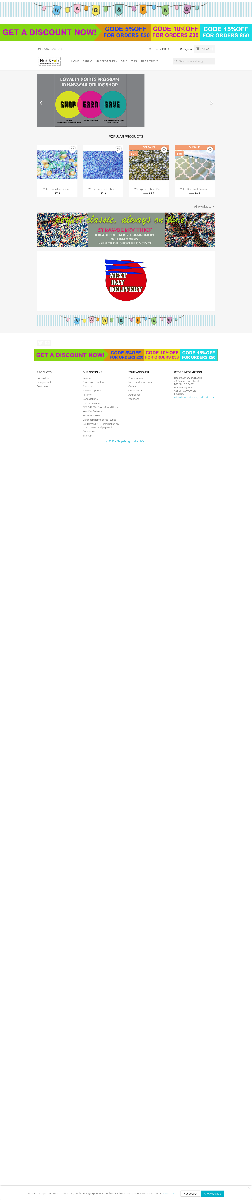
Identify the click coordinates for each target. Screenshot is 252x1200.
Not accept (190, 1193)
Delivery (87, 378)
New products (44, 382)
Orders (132, 386)
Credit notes (135, 390)
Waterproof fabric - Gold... (148, 189)
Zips (134, 61)
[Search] (194, 61)
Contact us (89, 431)
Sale (124, 61)
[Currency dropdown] (167, 49)
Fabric (87, 61)
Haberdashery (106, 61)
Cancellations (90, 398)
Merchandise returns (140, 382)
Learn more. (169, 1193)
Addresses (134, 394)
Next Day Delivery (92, 411)
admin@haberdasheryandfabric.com (194, 397)
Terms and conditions (94, 382)
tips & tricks (149, 61)
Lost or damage (91, 403)
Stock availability (91, 415)
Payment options (92, 390)
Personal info (135, 378)
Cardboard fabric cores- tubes (99, 419)
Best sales (42, 386)
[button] (50, 101)
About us (88, 386)
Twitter (40, 343)
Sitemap (87, 435)
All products (204, 207)
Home (75, 61)
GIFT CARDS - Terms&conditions (100, 407)
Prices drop (43, 378)
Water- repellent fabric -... (57, 189)
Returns (87, 394)
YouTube (47, 343)
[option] (126, 101)
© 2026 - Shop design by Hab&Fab (126, 441)
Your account (138, 372)
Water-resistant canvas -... (195, 189)
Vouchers (133, 398)
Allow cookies (212, 1193)
